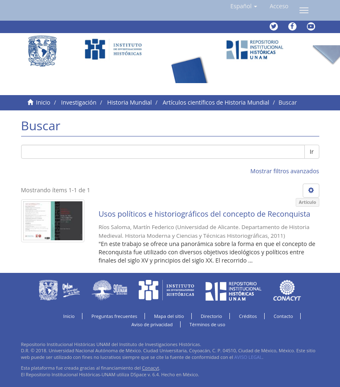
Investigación (78, 102)
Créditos (248, 316)
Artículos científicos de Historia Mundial (216, 102)
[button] (243, 6)
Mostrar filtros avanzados (285, 171)
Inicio (43, 102)
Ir (312, 151)
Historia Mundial (129, 102)
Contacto (283, 316)
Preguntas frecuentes (114, 316)
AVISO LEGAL (248, 357)
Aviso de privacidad (152, 324)
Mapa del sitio (169, 316)
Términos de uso (207, 324)
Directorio (211, 316)
